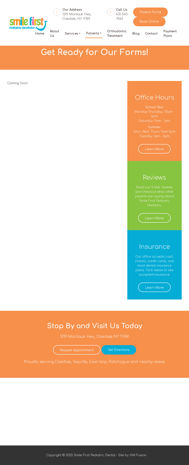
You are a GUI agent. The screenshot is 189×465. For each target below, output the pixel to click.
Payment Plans (170, 34)
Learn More (154, 149)
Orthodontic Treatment (117, 34)
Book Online (149, 21)
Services (71, 33)
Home (39, 33)
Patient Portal (150, 12)
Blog (136, 33)
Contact (151, 33)
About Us (54, 34)
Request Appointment (77, 350)
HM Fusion (138, 455)
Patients (92, 33)
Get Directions (119, 350)
